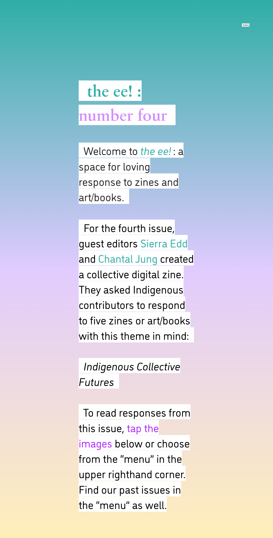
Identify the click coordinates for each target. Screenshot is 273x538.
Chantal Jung (128, 257)
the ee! (110, 90)
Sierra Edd (164, 242)
